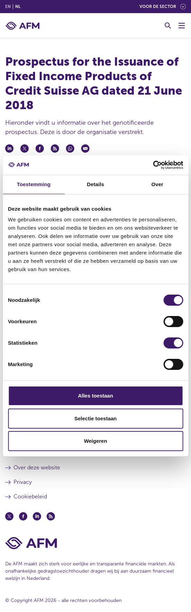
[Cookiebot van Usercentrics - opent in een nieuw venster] (153, 165)
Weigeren (95, 441)
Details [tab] (95, 184)
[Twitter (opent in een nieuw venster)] (9, 516)
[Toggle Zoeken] (168, 25)
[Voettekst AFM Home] (95, 543)
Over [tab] (157, 184)
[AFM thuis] (22, 26)
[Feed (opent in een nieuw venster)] (51, 516)
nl (17, 6)
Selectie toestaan (95, 418)
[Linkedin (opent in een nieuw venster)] (37, 516)
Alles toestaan (95, 396)
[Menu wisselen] (182, 25)
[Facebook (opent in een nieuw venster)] (23, 516)
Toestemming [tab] (34, 184)
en (8, 6)
